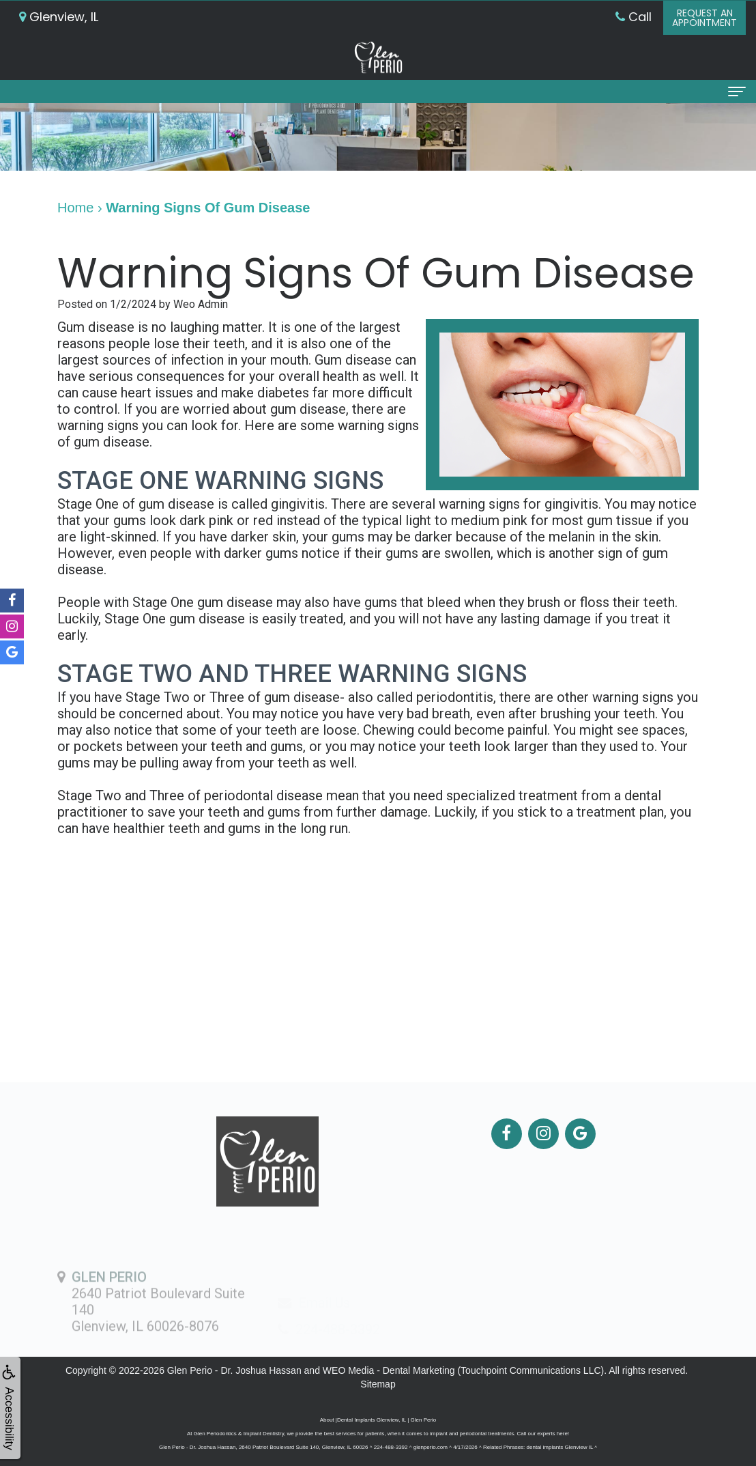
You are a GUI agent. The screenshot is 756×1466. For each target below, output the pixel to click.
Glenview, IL (58, 16)
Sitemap (377, 1384)
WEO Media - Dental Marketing (389, 1370)
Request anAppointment (704, 17)
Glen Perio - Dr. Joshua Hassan (234, 1370)
